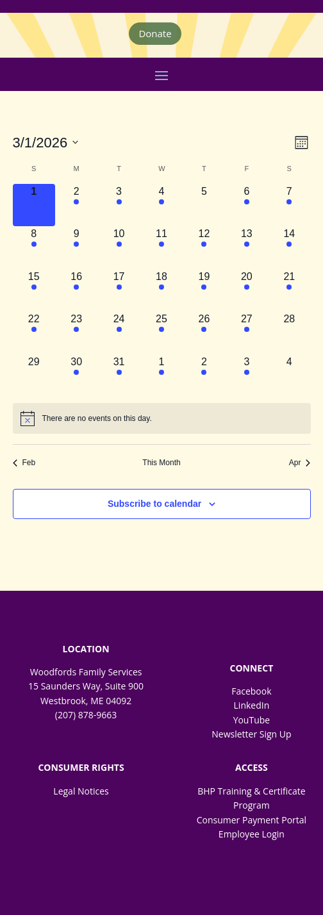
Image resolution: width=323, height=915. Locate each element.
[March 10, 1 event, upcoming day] (118, 247)
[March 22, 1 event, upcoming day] (34, 332)
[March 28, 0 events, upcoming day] (289, 332)
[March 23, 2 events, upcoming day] (76, 332)
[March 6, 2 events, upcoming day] (247, 205)
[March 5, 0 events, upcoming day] (204, 205)
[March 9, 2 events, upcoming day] (76, 247)
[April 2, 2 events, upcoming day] (204, 375)
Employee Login (252, 834)
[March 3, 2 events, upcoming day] (118, 205)
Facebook (251, 691)
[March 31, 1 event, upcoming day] (118, 375)
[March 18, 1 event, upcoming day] (161, 290)
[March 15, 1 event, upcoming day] (34, 290)
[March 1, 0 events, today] (34, 205)
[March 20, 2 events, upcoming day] (247, 290)
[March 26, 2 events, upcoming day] (204, 332)
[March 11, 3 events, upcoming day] (161, 247)
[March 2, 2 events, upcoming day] (76, 205)
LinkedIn (252, 705)
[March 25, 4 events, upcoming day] (161, 332)
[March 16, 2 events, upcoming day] (76, 290)
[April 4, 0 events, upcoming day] (289, 375)
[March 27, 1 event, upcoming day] (247, 332)
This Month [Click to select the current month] (161, 462)
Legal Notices (80, 791)
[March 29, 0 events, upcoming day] (34, 375)
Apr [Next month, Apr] (300, 462)
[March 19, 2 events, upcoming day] (204, 290)
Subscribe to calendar (154, 504)
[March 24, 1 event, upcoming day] (118, 332)
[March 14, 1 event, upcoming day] (289, 247)
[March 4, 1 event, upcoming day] (161, 205)
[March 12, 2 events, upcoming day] (204, 247)
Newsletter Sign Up (251, 734)
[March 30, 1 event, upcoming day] (76, 375)
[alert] (162, 418)
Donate (154, 33)
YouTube (251, 720)
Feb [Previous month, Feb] (24, 462)
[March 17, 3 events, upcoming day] (118, 290)
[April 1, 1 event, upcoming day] (161, 375)
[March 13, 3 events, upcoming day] (247, 247)
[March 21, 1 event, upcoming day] (289, 290)
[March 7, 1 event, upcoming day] (289, 205)
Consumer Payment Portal (251, 820)
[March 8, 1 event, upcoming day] (34, 247)
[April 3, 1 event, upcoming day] (247, 375)
